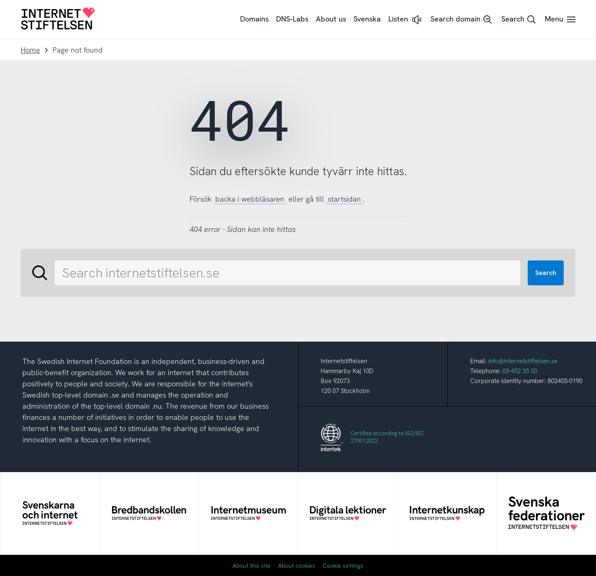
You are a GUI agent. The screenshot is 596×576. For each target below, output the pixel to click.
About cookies (296, 565)
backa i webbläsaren (249, 199)
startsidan (344, 199)
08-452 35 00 (519, 371)
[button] (406, 20)
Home (30, 50)
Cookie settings (343, 565)
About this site (252, 565)
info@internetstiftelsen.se (523, 361)
